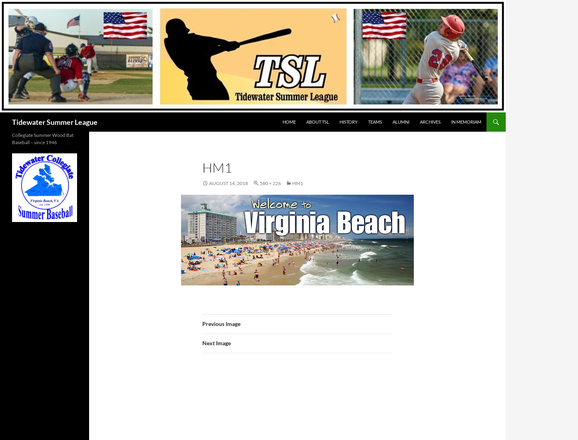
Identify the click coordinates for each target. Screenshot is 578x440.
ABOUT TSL (317, 121)
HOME (289, 121)
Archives (430, 121)
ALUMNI (401, 121)
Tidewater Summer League (55, 122)
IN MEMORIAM (466, 121)
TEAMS (375, 121)
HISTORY (349, 121)
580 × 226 (270, 183)
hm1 (297, 183)
